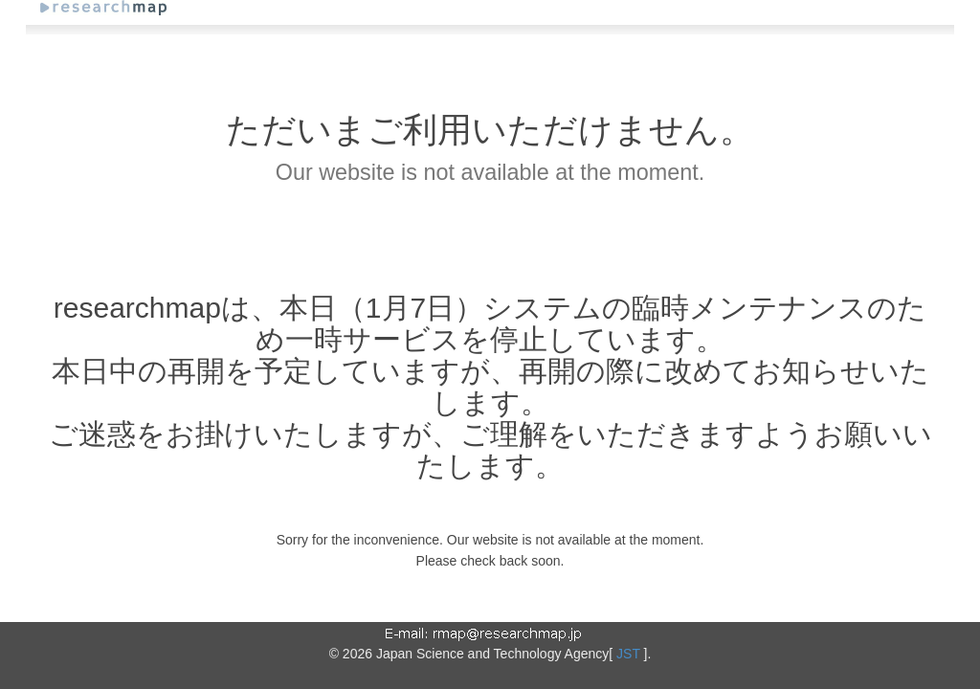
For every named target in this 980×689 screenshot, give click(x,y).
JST (628, 653)
